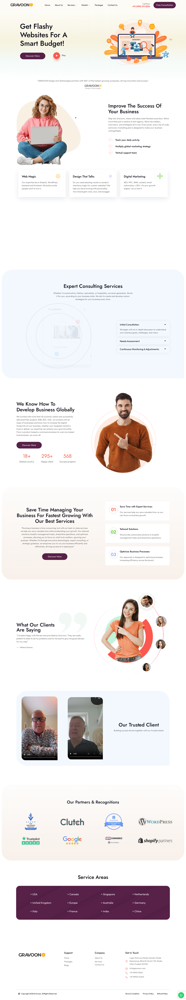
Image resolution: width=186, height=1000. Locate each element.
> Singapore (108, 894)
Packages (68, 961)
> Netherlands (141, 894)
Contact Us (99, 964)
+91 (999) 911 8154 (141, 6)
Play (64, 55)
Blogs (66, 965)
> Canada (73, 894)
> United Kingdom (40, 902)
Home (66, 958)
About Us (98, 958)
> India (105, 911)
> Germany (139, 902)
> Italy (33, 911)
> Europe (72, 902)
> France (72, 911)
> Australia (107, 902)
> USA (33, 894)
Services (98, 961)
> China (137, 911)
